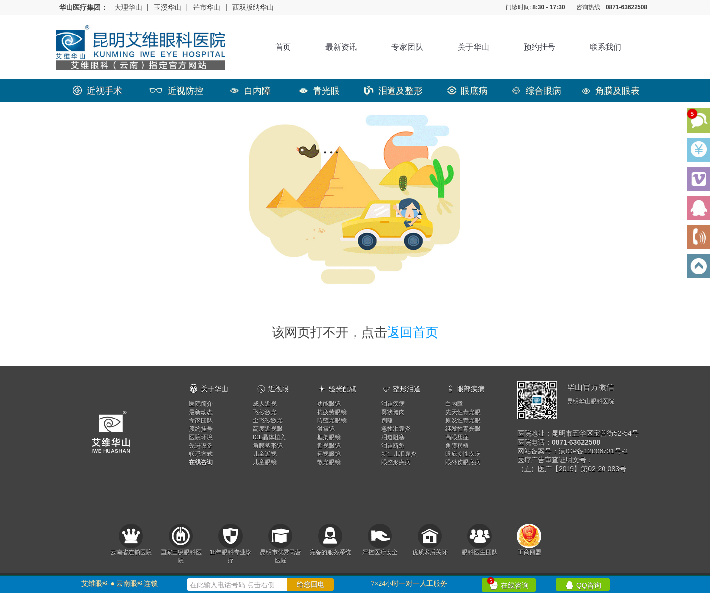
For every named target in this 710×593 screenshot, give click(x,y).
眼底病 (467, 91)
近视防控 (176, 91)
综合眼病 (536, 91)
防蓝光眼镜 (332, 420)
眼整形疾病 (396, 462)
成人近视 (265, 403)
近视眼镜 (329, 445)
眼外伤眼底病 (463, 462)
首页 (283, 47)
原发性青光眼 (463, 420)
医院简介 (201, 403)
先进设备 (201, 445)
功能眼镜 (329, 403)
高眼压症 (457, 437)
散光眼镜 (329, 462)
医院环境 (201, 437)
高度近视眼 (268, 428)
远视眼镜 (329, 454)
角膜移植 (457, 445)
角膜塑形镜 (268, 445)
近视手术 (97, 91)
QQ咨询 (583, 584)
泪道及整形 (393, 91)
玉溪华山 (167, 7)
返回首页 (412, 332)
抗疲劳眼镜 (332, 412)
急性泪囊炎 (396, 428)
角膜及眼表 (610, 91)
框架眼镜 (329, 437)
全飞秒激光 (268, 420)
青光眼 (319, 91)
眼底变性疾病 (463, 454)
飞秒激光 (265, 412)
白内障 (250, 91)
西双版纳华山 (253, 7)
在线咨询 (508, 583)
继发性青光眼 (463, 428)
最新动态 (201, 412)
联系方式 (201, 454)
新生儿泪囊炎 (399, 454)
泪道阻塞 (393, 437)
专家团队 (407, 47)
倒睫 (387, 420)
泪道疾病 (393, 403)
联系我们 (605, 47)
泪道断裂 (393, 445)
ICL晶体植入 (269, 437)
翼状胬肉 (393, 412)
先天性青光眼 (463, 412)
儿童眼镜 (265, 462)
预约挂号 (539, 47)
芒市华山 (206, 7)
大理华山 (128, 7)
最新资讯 (341, 47)
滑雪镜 (326, 428)
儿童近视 (265, 454)
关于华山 (473, 47)
